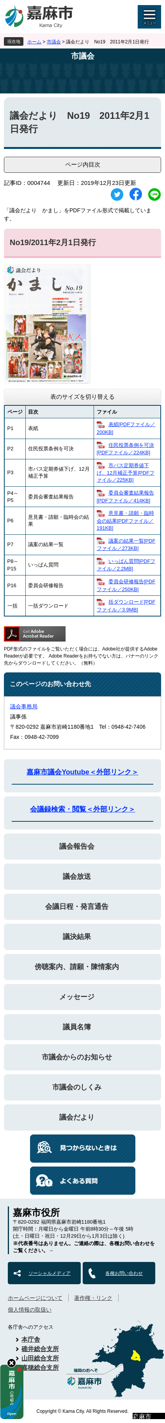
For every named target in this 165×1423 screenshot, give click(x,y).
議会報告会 (76, 846)
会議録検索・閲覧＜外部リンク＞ (82, 809)
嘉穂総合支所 (40, 1367)
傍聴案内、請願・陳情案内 (77, 967)
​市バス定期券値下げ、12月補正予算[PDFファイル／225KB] (125, 472)
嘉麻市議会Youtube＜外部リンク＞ (82, 772)
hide (11, 1362)
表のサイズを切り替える (82, 396)
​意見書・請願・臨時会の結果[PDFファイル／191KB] (125, 520)
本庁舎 (30, 1339)
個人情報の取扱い (29, 1310)
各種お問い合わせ (124, 1273)
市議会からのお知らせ (77, 1057)
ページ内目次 (82, 164)
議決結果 (77, 937)
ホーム (34, 42)
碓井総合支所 (40, 1349)
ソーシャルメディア (49, 1273)
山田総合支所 (40, 1358)
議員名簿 (77, 1027)
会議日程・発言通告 (76, 906)
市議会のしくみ (76, 1087)
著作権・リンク (93, 1298)
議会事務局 (23, 706)
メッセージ (76, 997)
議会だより (76, 1117)
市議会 (54, 42)
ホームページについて (35, 1298)
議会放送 (77, 876)
